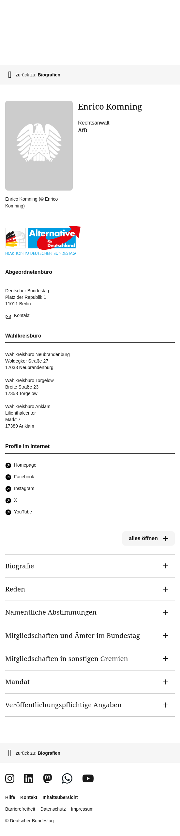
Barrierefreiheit (20, 809)
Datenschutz (53, 809)
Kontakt (28, 797)
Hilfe (10, 797)
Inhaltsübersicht (60, 797)
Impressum (82, 809)
